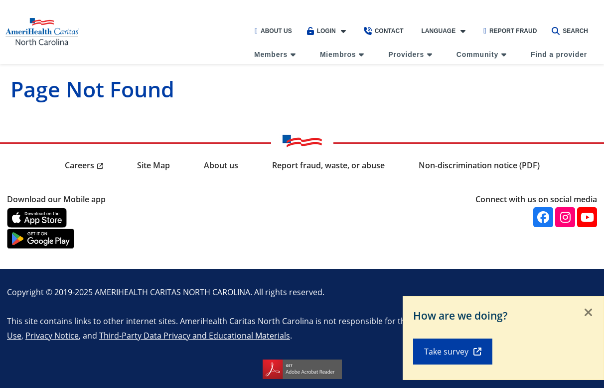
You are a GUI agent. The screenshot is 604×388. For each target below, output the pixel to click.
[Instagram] (565, 217)
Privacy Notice (52, 335)
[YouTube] (587, 217)
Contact (384, 31)
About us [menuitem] (221, 165)
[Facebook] (543, 217)
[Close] (588, 313)
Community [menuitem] (477, 54)
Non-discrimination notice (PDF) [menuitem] (479, 165)
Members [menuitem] (271, 54)
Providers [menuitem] (406, 54)
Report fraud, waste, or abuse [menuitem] (328, 165)
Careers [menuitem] (79, 165)
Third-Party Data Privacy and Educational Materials (194, 335)
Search (570, 31)
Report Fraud (510, 31)
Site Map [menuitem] (153, 165)
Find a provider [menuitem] (559, 54)
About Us (273, 31)
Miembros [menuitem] (338, 54)
